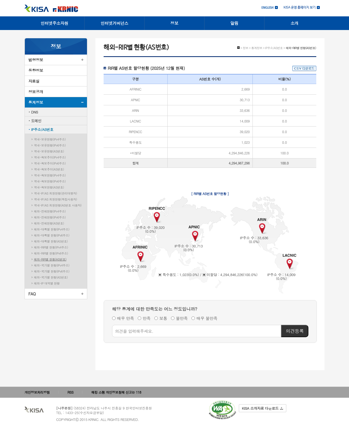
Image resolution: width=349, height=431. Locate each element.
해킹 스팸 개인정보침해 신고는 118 (116, 392)
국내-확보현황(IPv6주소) (50, 181)
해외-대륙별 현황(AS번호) (51, 241)
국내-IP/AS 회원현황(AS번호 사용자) (58, 205)
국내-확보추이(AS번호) (49, 169)
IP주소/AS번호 (42, 129)
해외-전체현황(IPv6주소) (50, 217)
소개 (295, 23)
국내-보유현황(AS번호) (49, 151)
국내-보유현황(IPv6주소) (50, 145)
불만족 (182, 318)
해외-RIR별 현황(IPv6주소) (51, 253)
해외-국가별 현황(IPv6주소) (51, 271)
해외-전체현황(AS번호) (49, 223)
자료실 (34, 81)
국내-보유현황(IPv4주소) (50, 139)
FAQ (32, 294)
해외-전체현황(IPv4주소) (50, 211)
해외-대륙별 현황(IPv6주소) (51, 235)
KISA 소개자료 (262, 408)
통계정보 (35, 102)
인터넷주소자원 (54, 23)
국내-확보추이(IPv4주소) (50, 157)
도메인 (36, 120)
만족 (147, 318)
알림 (234, 23)
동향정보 (35, 70)
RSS (71, 392)
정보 (174, 23)
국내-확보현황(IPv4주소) (50, 175)
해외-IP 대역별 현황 (47, 283)
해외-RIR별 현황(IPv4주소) (51, 247)
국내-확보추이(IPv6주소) (50, 163)
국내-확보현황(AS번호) (49, 187)
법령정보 (35, 59)
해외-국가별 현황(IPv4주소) (51, 265)
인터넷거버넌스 (114, 23)
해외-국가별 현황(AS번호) (51, 277)
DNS (34, 112)
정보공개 (35, 91)
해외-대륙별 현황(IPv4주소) (51, 229)
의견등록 (295, 331)
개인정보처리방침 (37, 392)
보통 (163, 318)
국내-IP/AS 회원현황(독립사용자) (55, 199)
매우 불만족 (206, 318)
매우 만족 (125, 318)
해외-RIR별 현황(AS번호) (50, 259)
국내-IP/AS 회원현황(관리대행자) (55, 193)
